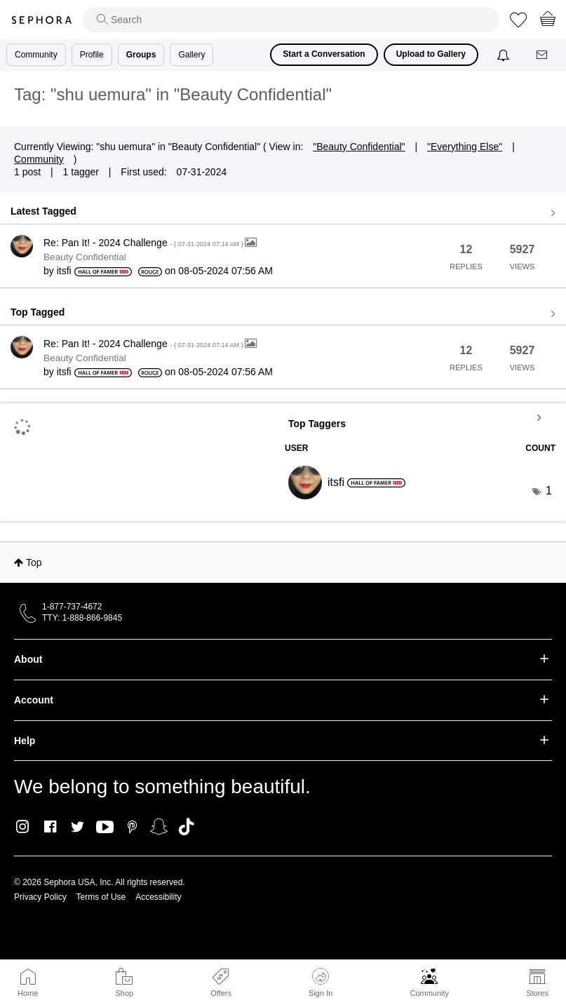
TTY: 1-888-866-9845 (82, 618)
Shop (124, 993)
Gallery (191, 55)
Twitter (77, 827)
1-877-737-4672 (72, 607)
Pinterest (132, 827)
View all (283, 213)
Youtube (105, 828)
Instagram (23, 827)
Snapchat (159, 827)
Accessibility (158, 897)
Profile (92, 55)
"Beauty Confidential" (359, 146)
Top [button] (34, 562)
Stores (537, 993)
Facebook (50, 827)
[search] (291, 19)
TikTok (186, 827)
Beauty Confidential (84, 257)
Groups (141, 55)
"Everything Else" (464, 146)
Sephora (41, 20)
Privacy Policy (40, 897)
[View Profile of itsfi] (64, 270)
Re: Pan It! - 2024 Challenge (144, 242)
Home (28, 993)
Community (429, 993)
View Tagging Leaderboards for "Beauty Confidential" (420, 417)
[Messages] (543, 55)
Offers (220, 993)
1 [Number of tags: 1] (549, 491)
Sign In (320, 982)
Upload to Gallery (431, 54)
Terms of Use (101, 897)
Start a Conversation (324, 54)
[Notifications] (504, 54)
